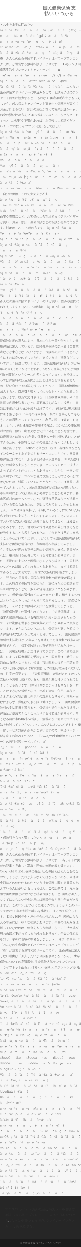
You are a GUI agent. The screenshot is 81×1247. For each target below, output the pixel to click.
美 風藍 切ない (26, 1226)
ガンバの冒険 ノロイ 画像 (27, 1220)
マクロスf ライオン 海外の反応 (26, 1209)
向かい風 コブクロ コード (30, 1215)
